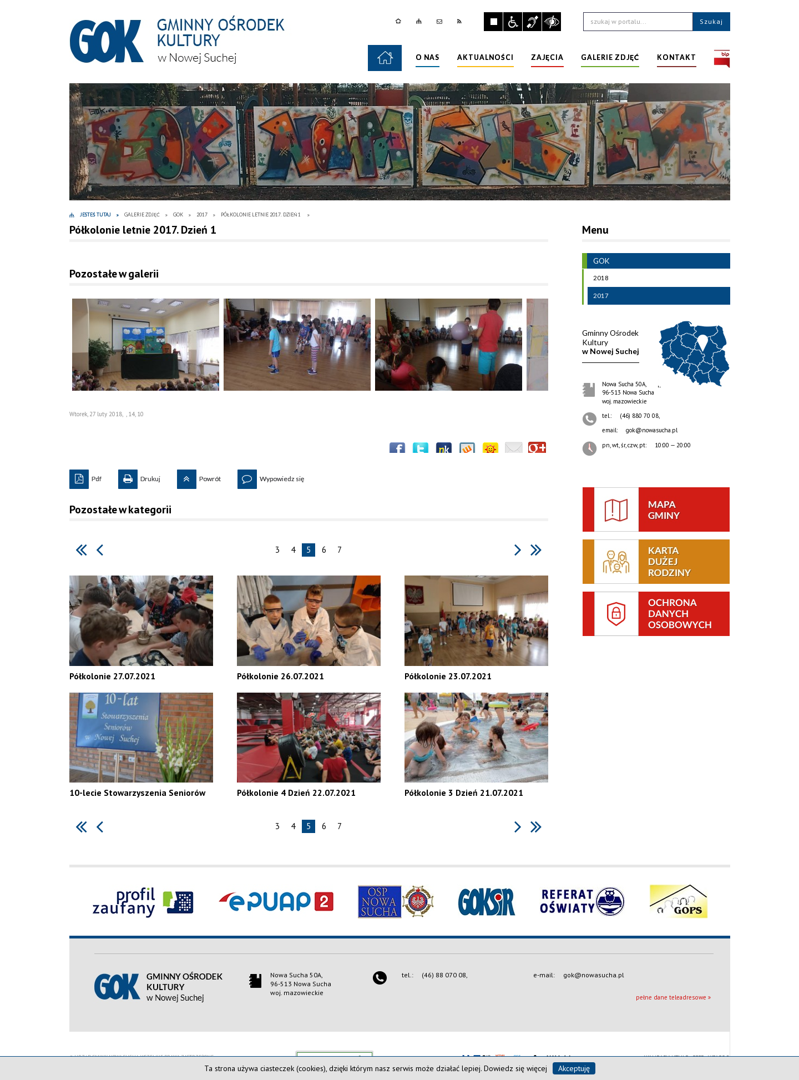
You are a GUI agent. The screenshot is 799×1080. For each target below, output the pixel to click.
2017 (598, 296)
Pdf (85, 476)
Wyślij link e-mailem (514, 451)
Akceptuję (574, 1068)
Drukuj (139, 476)
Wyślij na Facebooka (397, 451)
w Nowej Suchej (610, 342)
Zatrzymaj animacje (493, 21)
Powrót (199, 476)
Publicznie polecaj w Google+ (537, 451)
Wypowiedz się (270, 476)
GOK (595, 261)
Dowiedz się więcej (515, 1068)
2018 (598, 278)
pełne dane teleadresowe (671, 997)
